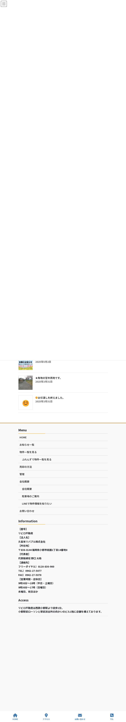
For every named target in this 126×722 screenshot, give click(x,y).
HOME (23, 437)
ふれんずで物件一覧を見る (36, 459)
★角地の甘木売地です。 (48, 378)
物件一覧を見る (28, 452)
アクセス (46, 716)
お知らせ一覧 (27, 444)
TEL (112, 716)
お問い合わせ (27, 511)
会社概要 (24, 481)
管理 (22, 474)
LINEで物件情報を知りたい (37, 503)
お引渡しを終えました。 (50, 397)
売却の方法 (26, 466)
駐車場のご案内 (30, 496)
